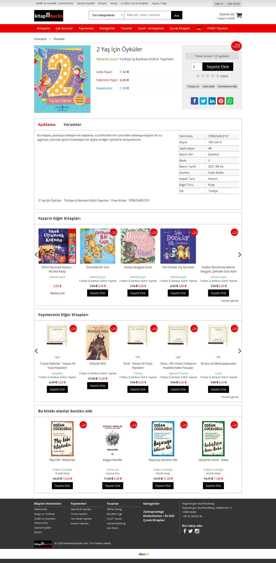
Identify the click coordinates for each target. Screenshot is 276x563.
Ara (176, 15)
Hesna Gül (113, 469)
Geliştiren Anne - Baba (213, 460)
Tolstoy (137, 373)
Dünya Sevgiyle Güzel (138, 267)
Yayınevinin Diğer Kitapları (63, 314)
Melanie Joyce (57, 277)
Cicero (218, 373)
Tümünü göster (230, 300)
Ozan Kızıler (119, 200)
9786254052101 (139, 200)
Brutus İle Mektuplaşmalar (218, 363)
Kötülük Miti (98, 363)
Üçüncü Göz (113, 473)
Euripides (57, 373)
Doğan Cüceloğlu (62, 469)
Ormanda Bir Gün (97, 267)
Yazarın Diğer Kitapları (59, 218)
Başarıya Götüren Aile (163, 460)
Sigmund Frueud (178, 373)
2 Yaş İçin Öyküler (50, 200)
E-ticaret (132, 554)
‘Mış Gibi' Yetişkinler (62, 460)
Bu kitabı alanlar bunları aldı (65, 410)
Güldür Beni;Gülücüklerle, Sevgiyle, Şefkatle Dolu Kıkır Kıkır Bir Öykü (218, 271)
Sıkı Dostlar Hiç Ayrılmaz (178, 267)
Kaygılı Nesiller (113, 460)
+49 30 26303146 (192, 516)
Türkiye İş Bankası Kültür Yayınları (86, 200)
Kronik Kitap (62, 473)
